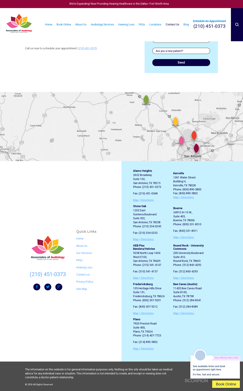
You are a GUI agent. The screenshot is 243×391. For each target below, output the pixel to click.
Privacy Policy (84, 282)
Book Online (64, 24)
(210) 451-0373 (209, 26)
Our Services (84, 253)
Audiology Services (102, 24)
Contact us (83, 275)
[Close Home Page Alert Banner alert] (238, 4)
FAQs (142, 24)
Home (48, 24)
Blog (186, 24)
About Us (80, 24)
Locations (155, 24)
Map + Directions (143, 200)
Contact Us (172, 24)
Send (181, 62)
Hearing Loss (126, 24)
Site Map (81, 289)
